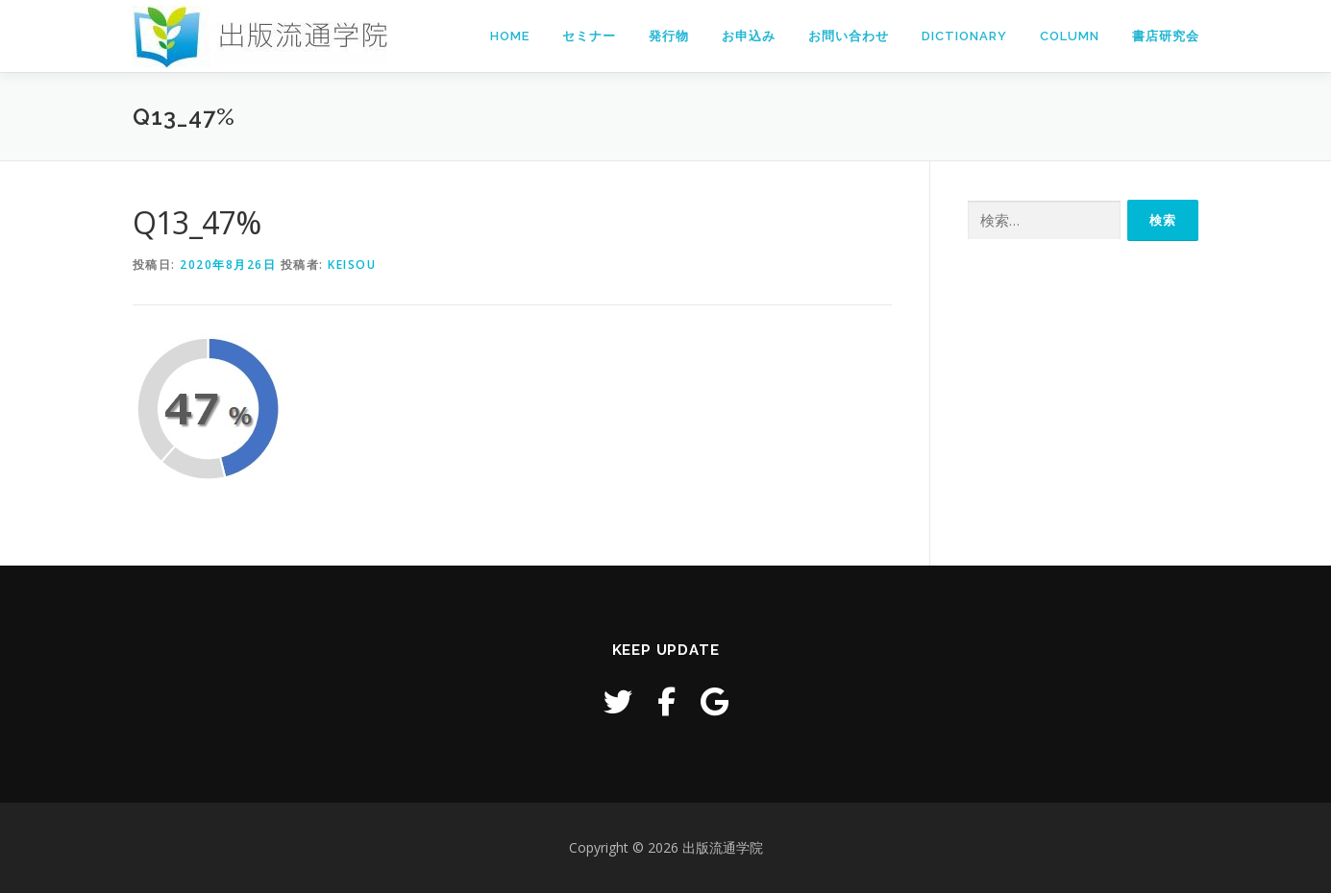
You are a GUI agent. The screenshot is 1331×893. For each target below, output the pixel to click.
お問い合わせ (848, 36)
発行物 (669, 36)
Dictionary (964, 36)
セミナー (589, 36)
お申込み (749, 36)
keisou (352, 264)
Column (1069, 36)
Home (510, 36)
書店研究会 (1165, 36)
